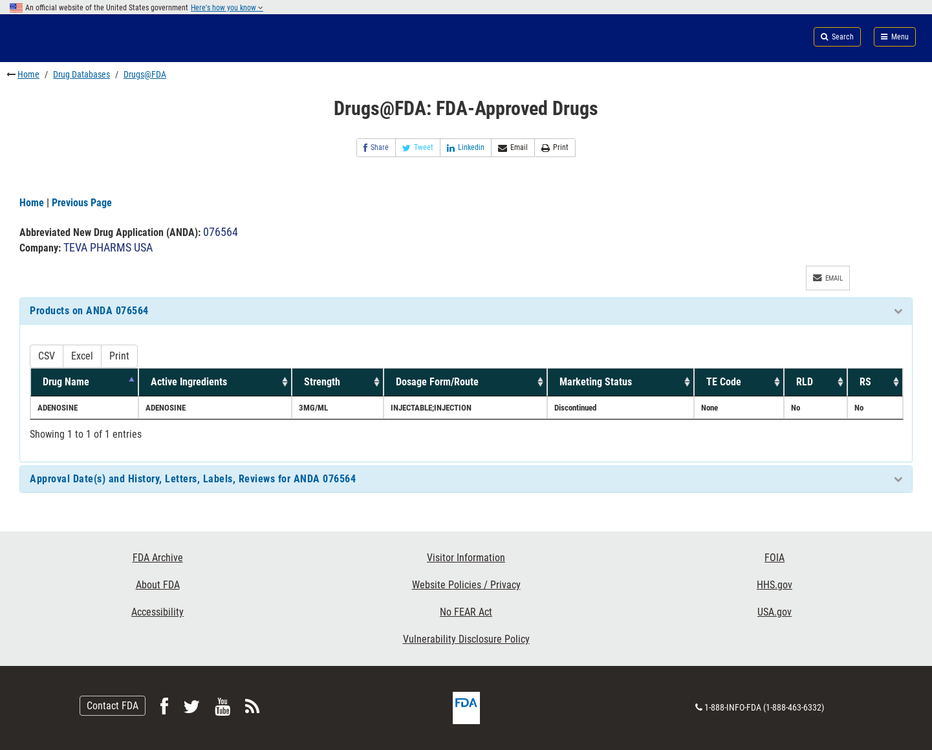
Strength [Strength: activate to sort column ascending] (322, 382)
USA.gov (774, 612)
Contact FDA (112, 706)
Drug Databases (81, 74)
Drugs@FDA (145, 74)
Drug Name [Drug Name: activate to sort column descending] (66, 382)
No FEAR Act (466, 612)
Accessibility (157, 612)
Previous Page (82, 203)
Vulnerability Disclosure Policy (466, 639)
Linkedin (465, 148)
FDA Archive (158, 558)
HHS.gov (774, 585)
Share (376, 148)
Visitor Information (466, 558)
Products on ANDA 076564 (89, 311)
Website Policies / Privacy (466, 585)
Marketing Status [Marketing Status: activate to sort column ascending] (595, 382)
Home (28, 74)
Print (555, 148)
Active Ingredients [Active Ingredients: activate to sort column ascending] (189, 382)
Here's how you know (227, 7)
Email (513, 148)
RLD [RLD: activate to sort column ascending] (804, 382)
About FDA (158, 585)
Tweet (417, 148)
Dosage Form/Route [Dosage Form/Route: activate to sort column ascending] (437, 382)
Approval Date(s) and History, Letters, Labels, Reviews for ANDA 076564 (193, 479)
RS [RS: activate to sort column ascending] (865, 382)
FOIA (774, 558)
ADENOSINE (58, 407)
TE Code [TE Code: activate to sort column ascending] (723, 382)
